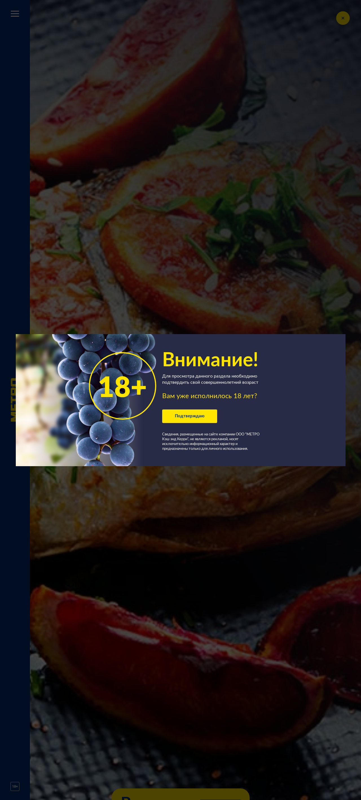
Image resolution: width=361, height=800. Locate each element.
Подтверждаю (189, 416)
